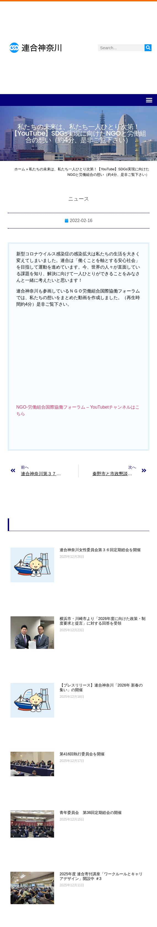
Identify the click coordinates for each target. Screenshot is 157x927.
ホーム (19, 169)
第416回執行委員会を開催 (82, 754)
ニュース (78, 199)
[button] (149, 100)
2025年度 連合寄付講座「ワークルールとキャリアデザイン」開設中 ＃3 (101, 876)
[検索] (148, 47)
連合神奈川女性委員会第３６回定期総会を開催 (100, 550)
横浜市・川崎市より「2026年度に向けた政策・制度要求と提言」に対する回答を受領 (102, 620)
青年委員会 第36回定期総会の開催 (91, 812)
